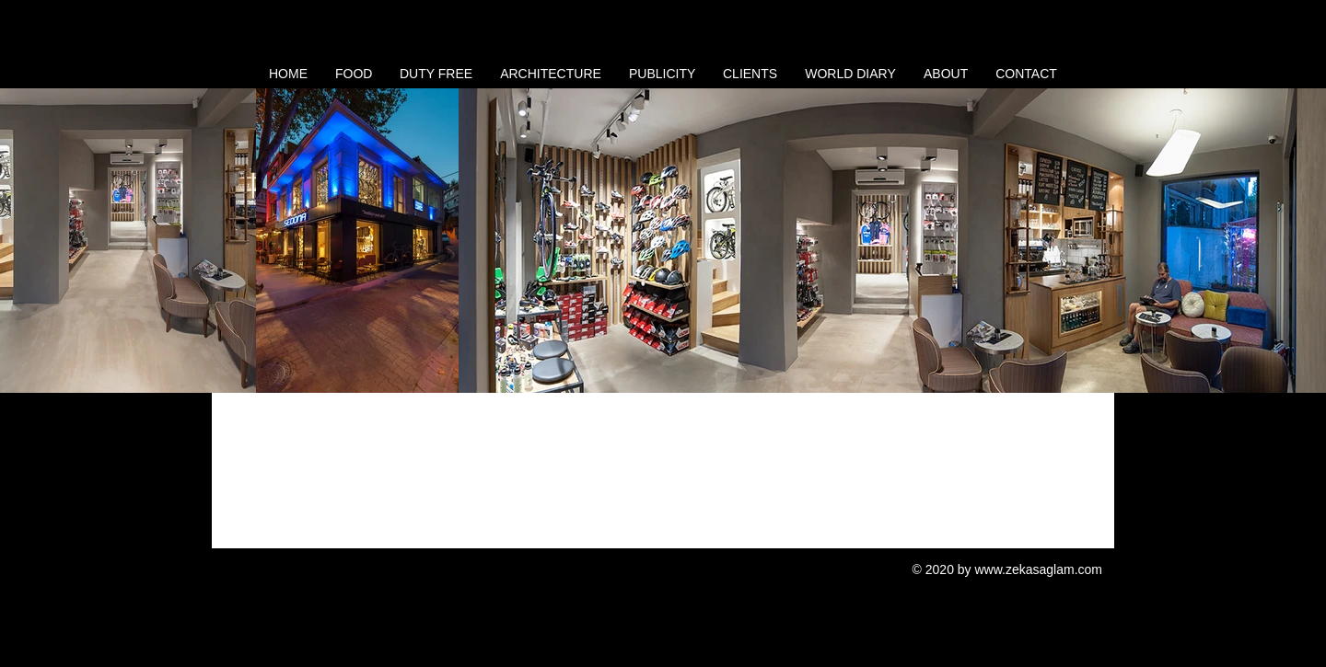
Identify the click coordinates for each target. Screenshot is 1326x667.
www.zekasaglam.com (1039, 569)
